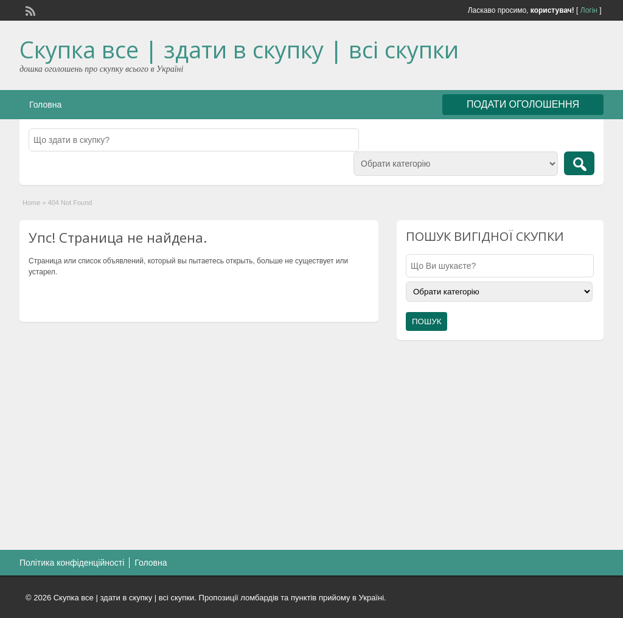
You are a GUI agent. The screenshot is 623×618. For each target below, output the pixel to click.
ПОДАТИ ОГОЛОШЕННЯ (523, 104)
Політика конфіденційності (71, 563)
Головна (45, 104)
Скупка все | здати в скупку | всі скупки (239, 49)
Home (31, 202)
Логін (588, 10)
